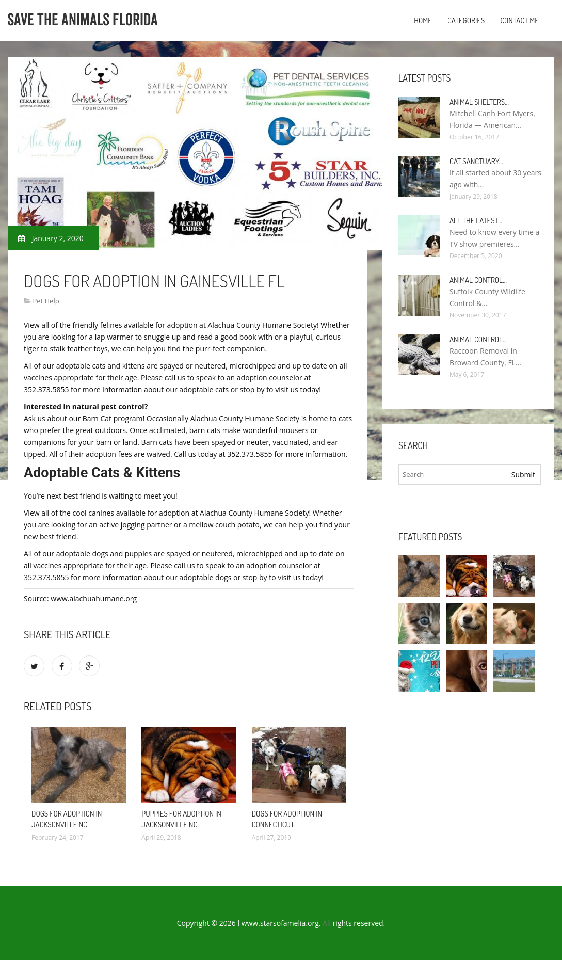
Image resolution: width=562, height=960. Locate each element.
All (327, 923)
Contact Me (519, 20)
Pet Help (46, 301)
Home (423, 20)
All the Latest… (475, 221)
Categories (466, 20)
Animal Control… (478, 280)
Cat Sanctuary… (476, 161)
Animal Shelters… (479, 102)
